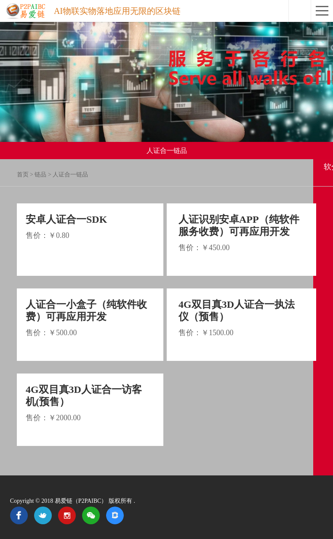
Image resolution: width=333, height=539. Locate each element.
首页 (23, 174)
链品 (40, 174)
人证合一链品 (70, 174)
